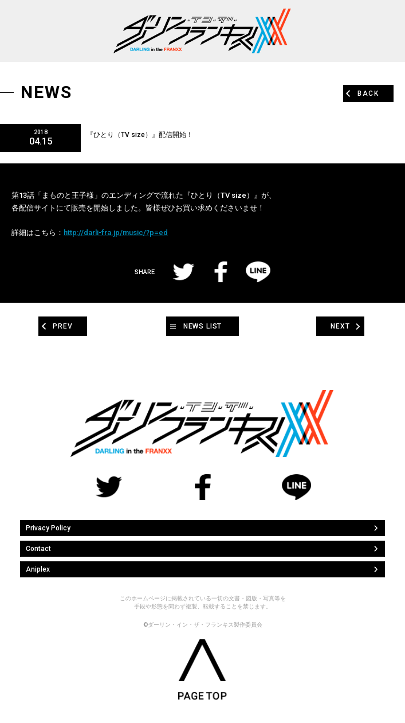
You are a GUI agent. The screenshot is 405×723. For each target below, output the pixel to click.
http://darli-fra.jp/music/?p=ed (116, 232)
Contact (38, 549)
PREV (62, 326)
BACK (368, 93)
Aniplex (38, 569)
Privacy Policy (48, 528)
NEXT (340, 326)
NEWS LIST (202, 326)
